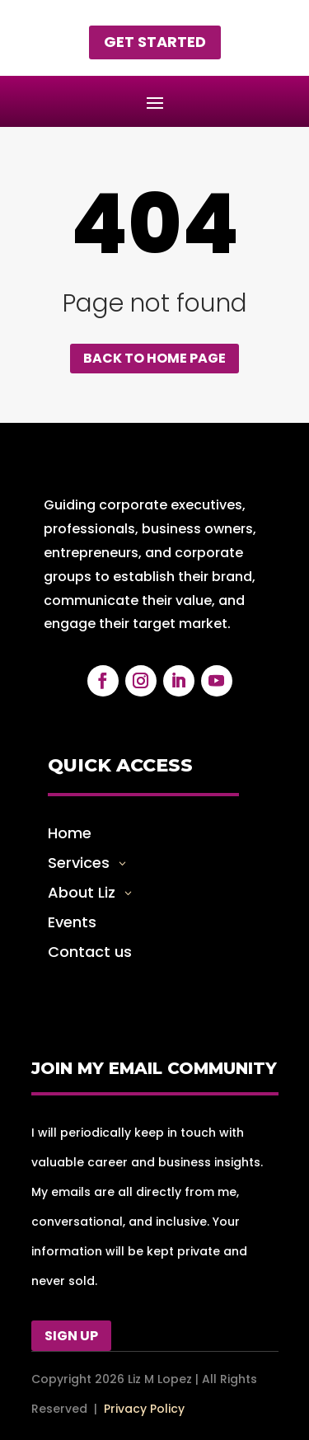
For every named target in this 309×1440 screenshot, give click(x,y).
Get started (155, 41)
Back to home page (154, 358)
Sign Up (71, 1335)
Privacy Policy (144, 1408)
